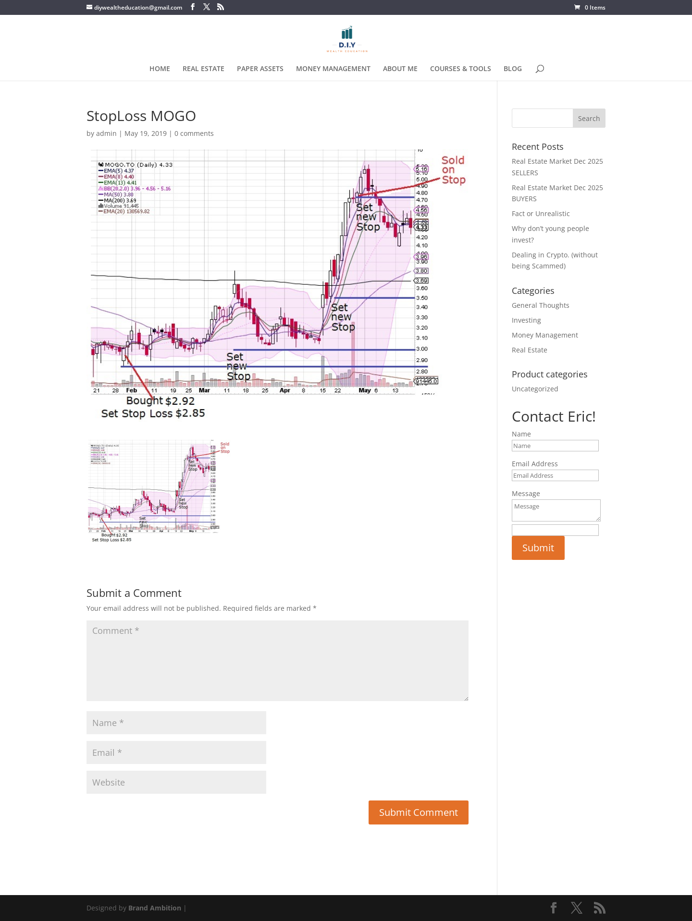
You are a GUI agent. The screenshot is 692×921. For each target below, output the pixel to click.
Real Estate (529, 349)
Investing (526, 320)
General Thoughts (540, 305)
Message (526, 493)
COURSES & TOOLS (460, 69)
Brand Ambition (154, 907)
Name (521, 433)
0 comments (194, 133)
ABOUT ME (400, 69)
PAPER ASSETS (260, 69)
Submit (538, 547)
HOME (159, 69)
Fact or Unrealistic (541, 213)
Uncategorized (535, 388)
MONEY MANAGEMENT (333, 69)
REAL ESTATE (203, 69)
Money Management (545, 334)
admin (106, 133)
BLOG (513, 69)
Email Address (535, 463)
